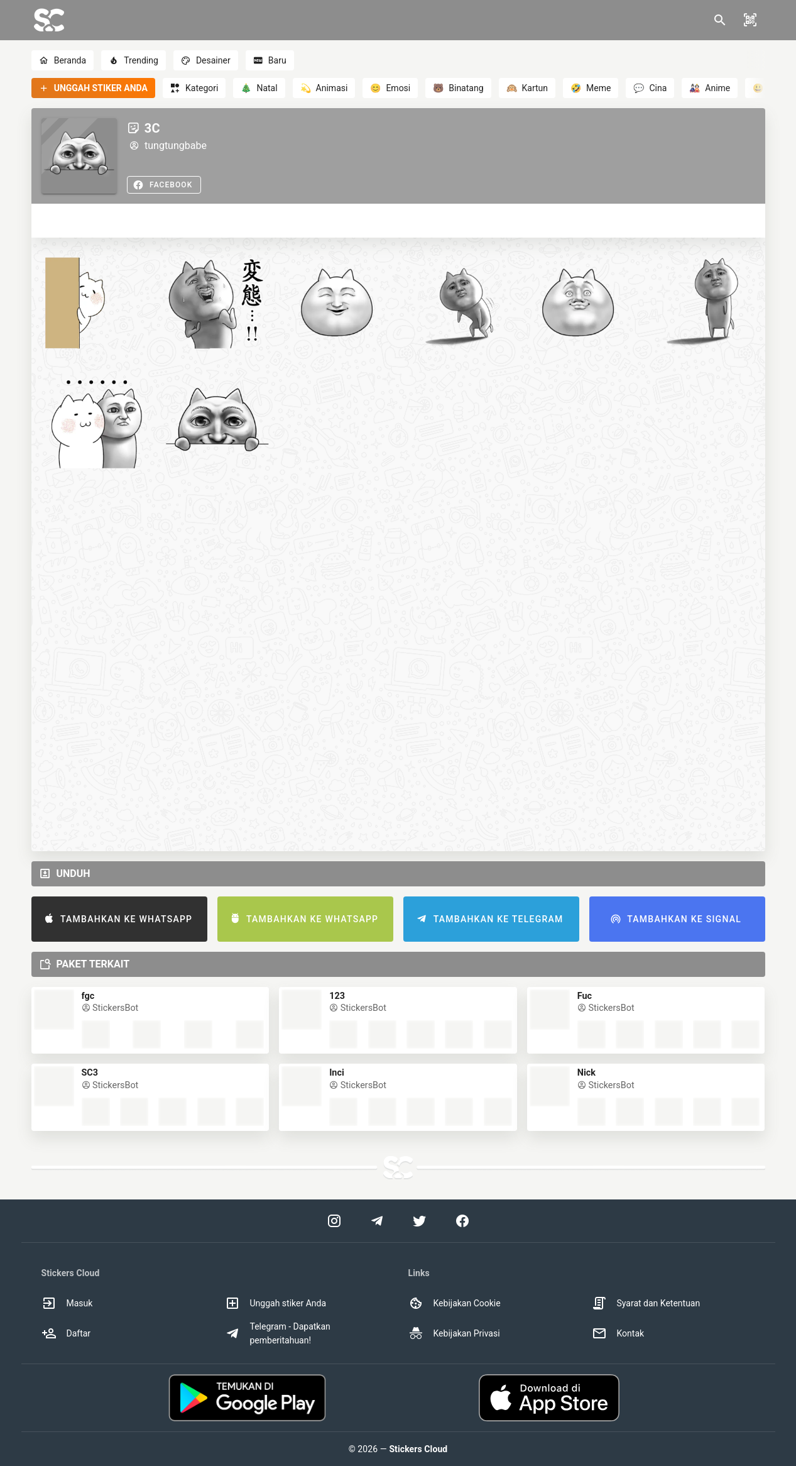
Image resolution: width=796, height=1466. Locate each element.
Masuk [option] (67, 1303)
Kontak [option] (618, 1333)
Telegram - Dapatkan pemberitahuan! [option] (277, 1333)
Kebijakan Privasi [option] (454, 1333)
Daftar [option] (66, 1333)
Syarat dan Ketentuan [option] (646, 1303)
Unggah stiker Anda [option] (276, 1303)
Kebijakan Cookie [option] (454, 1303)
